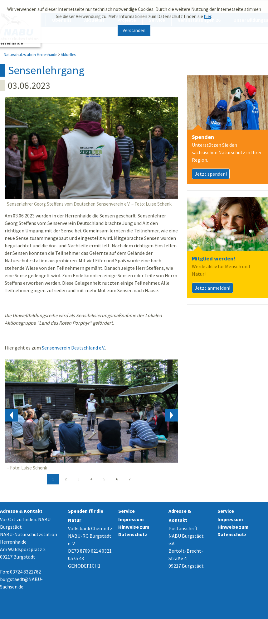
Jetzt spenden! (211, 174)
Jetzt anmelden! (212, 288)
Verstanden (134, 30)
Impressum (131, 519)
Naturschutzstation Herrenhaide (30, 54)
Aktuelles (68, 54)
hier (207, 16)
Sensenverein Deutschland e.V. (73, 348)
